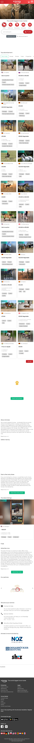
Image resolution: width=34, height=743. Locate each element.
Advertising (4, 688)
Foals (2, 701)
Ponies (2, 699)
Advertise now (11, 36)
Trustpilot (2, 666)
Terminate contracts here (7, 691)
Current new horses (5, 706)
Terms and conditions (22, 691)
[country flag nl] (20, 733)
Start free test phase (17, 492)
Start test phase (17, 398)
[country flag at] (2, 733)
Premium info (4, 690)
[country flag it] (9, 733)
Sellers (2, 704)
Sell (2, 2)
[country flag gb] (16, 733)
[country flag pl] (11, 733)
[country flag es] (22, 733)
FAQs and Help (25, 610)
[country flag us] (13, 733)
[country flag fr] (25, 733)
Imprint (19, 687)
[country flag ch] (4, 733)
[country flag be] (18, 733)
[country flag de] (6, 733)
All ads (29, 361)
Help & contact (4, 687)
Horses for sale (4, 698)
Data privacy (20, 688)
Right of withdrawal (22, 690)
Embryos (3, 703)
